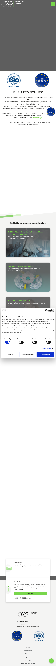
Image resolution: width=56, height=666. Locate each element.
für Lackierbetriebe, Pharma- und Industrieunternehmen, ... (20, 237)
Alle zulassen (45, 354)
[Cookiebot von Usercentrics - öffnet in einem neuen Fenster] (46, 310)
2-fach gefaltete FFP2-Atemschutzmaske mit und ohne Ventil (26, 307)
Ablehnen (10, 354)
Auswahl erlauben (27, 354)
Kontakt (30, 593)
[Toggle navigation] (53, 4)
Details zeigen (46, 348)
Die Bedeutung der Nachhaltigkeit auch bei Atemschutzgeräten (24, 271)
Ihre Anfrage (37, 118)
